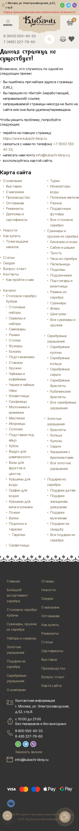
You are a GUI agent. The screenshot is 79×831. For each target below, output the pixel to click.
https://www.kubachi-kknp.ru (25, 138)
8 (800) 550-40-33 (19, 36)
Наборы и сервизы (21, 638)
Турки (55, 181)
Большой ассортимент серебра (17, 595)
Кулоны (56, 441)
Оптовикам (15, 203)
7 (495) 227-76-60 (19, 42)
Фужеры (15, 346)
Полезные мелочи (64, 197)
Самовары (17, 329)
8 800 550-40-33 (29, 731)
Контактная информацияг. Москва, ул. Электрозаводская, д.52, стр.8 (42, 706)
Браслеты (58, 430)
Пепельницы (60, 264)
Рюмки (14, 335)
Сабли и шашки (62, 247)
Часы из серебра (63, 259)
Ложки (14, 512)
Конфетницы (19, 396)
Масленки (17, 418)
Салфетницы (19, 545)
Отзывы (47, 581)
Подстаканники (21, 357)
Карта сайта (51, 685)
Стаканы (16, 362)
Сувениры (58, 303)
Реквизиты (14, 208)
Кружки (15, 368)
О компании (12, 181)
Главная (13, 581)
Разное (56, 203)
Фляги (55, 308)
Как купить (12, 236)
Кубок (14, 446)
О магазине (15, 192)
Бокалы (15, 351)
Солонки (16, 429)
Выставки (14, 186)
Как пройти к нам (20, 280)
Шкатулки (58, 314)
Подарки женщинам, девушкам (59, 501)
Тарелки (18, 535)
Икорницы (17, 423)
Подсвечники (61, 275)
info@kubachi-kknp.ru (52, 155)
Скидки (9, 263)
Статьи (9, 257)
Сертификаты (52, 651)
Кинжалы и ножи (63, 242)
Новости (10, 230)
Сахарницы (18, 401)
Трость (56, 253)
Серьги (55, 446)
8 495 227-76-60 (29, 736)
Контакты (11, 274)
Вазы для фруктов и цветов (17, 468)
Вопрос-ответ (14, 269)
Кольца (56, 435)
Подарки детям (62, 490)
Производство (18, 197)
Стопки (15, 340)
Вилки (14, 518)
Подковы (57, 269)
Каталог (9, 290)
